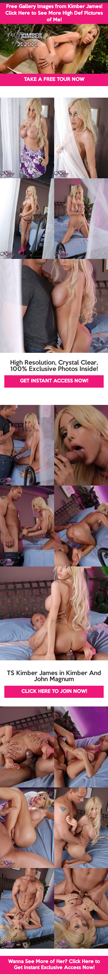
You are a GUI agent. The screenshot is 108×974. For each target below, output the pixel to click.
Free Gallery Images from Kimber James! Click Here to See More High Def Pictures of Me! (54, 13)
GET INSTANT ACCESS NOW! (54, 381)
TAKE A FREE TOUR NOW (54, 79)
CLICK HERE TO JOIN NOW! (54, 691)
